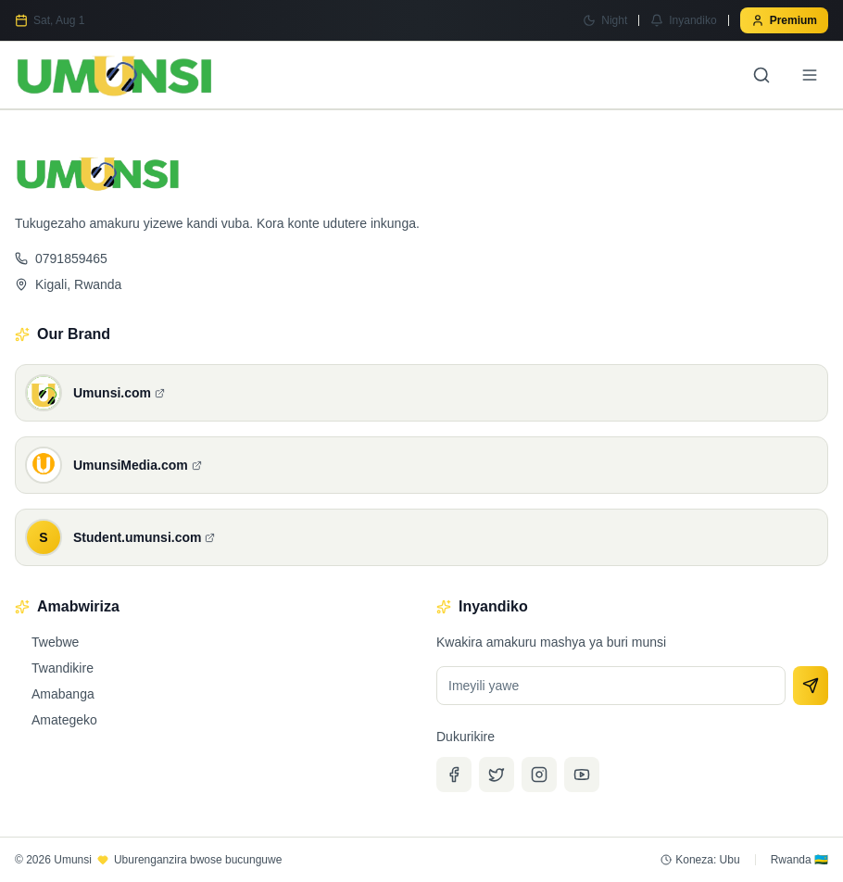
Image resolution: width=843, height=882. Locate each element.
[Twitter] (496, 774)
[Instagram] (539, 774)
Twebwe (47, 642)
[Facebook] (454, 774)
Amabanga (54, 694)
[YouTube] (581, 774)
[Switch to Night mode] (605, 20)
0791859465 (61, 258)
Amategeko (56, 719)
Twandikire (54, 668)
